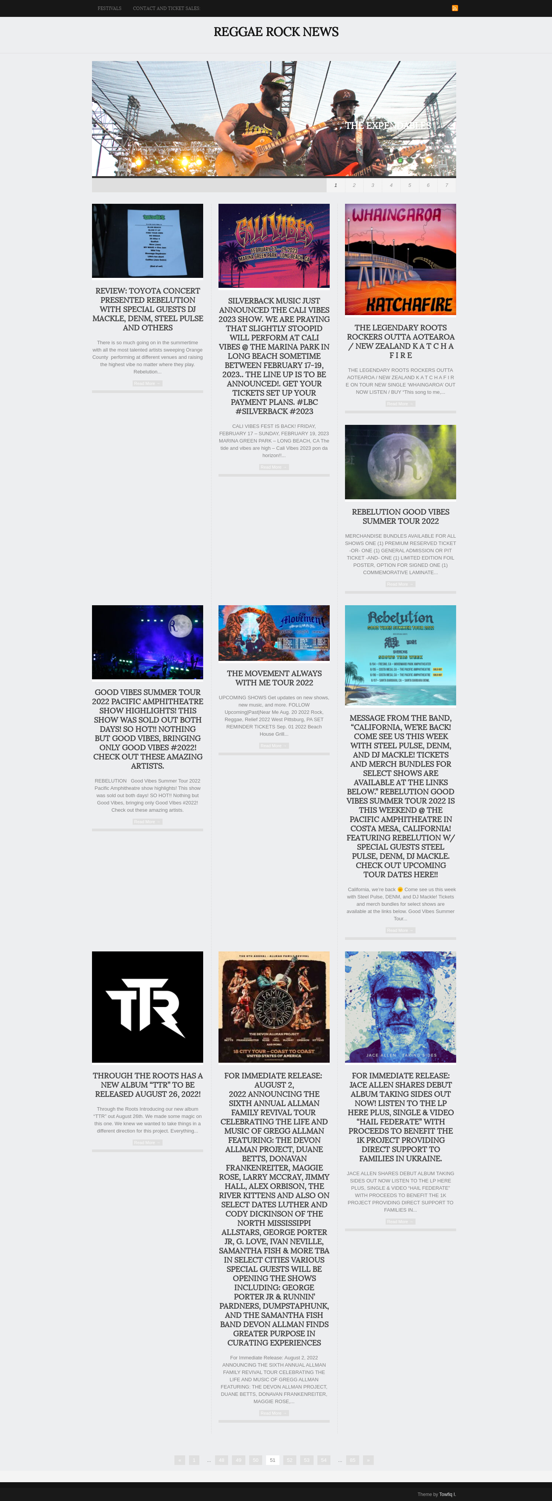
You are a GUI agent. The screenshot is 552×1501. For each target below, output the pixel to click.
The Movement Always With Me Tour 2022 (274, 678)
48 (221, 1460)
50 (255, 1460)
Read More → (147, 383)
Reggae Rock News (276, 32)
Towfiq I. (447, 1494)
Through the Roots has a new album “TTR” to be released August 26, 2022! (148, 1085)
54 (324, 1460)
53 (306, 1460)
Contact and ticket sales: (166, 8)
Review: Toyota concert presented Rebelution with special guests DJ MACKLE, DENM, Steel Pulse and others (147, 310)
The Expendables (388, 126)
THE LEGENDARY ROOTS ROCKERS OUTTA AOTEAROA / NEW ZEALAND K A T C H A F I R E (401, 342)
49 (238, 1460)
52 (289, 1460)
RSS (455, 8)
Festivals (110, 8)
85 (352, 1460)
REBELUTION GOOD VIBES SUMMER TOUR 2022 (400, 517)
